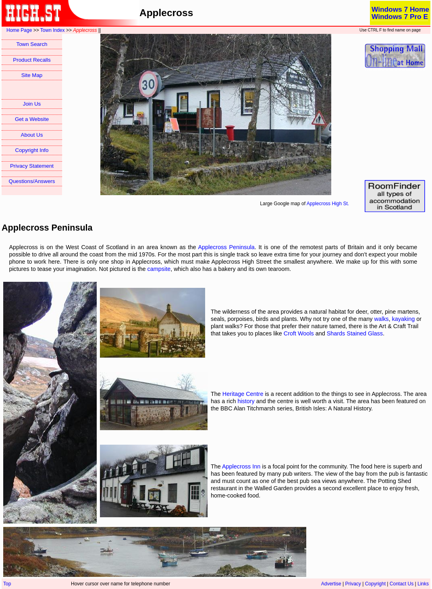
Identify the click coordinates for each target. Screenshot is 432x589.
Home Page (19, 30)
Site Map (32, 75)
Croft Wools (299, 333)
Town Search (31, 44)
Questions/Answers (32, 181)
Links (423, 584)
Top (7, 584)
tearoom (279, 269)
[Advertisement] (395, 124)
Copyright (375, 584)
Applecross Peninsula (226, 247)
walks (381, 319)
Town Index (52, 30)
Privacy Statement (32, 166)
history (245, 401)
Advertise (331, 584)
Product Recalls (31, 60)
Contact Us (401, 584)
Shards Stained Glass (355, 333)
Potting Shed (394, 481)
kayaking (403, 319)
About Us (32, 135)
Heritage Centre (243, 394)
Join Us (32, 104)
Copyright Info (32, 150)
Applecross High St (327, 203)
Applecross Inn (241, 466)
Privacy (353, 584)
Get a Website (32, 119)
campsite (159, 269)
